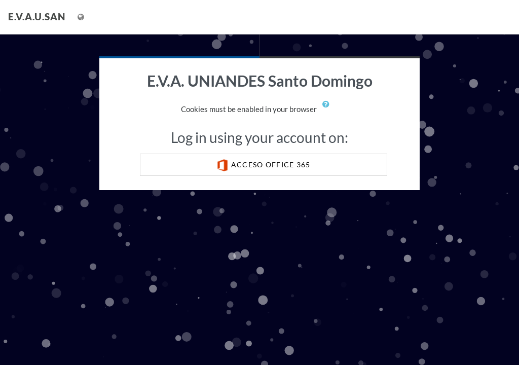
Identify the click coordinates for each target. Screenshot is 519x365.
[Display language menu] (81, 17)
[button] (328, 110)
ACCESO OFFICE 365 (263, 165)
